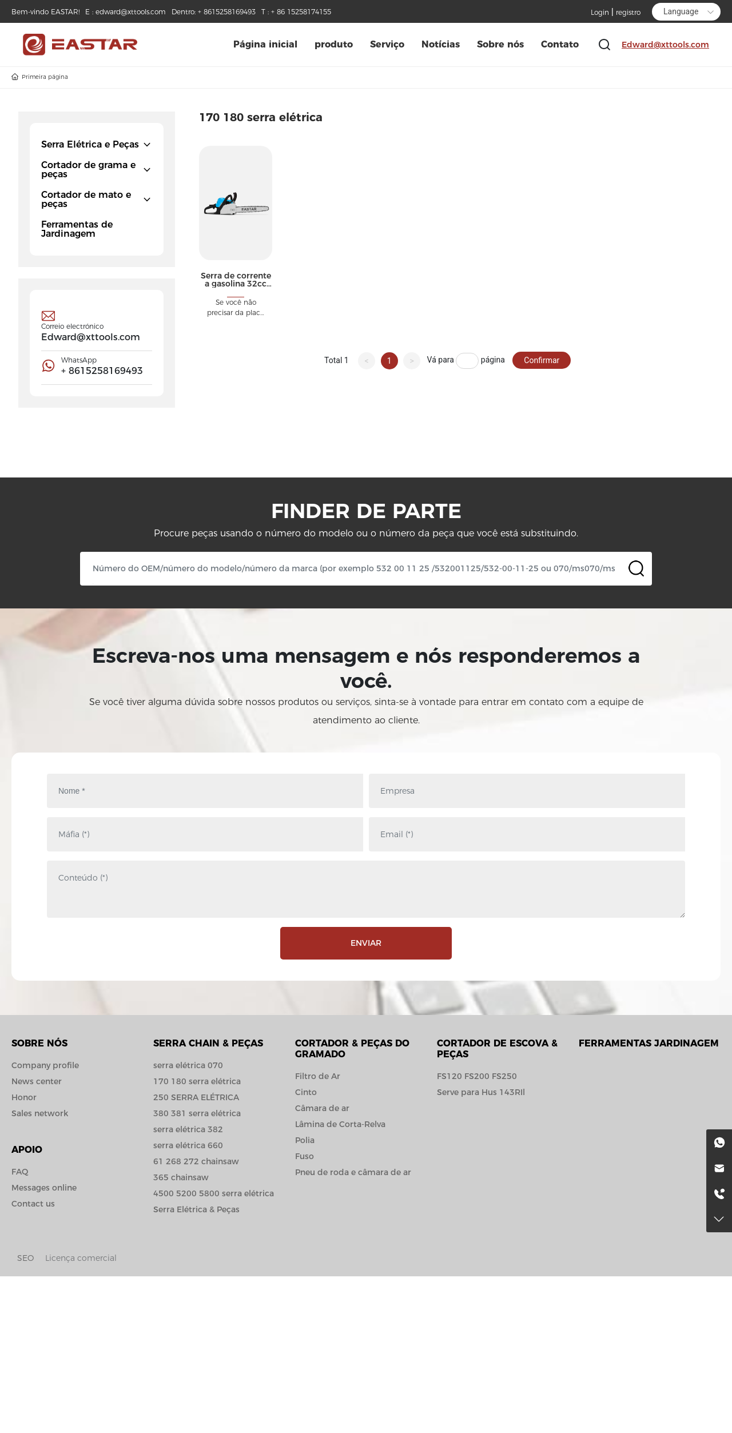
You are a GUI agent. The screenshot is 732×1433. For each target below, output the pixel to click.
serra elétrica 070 (188, 1065)
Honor (24, 1097)
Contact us (33, 1204)
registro (628, 12)
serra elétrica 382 (188, 1129)
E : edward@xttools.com (125, 11)
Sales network (39, 1113)
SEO (25, 1258)
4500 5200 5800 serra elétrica (213, 1193)
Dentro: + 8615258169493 (214, 11)
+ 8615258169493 (102, 370)
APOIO (26, 1149)
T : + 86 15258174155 (296, 11)
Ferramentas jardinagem (649, 1043)
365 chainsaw (181, 1177)
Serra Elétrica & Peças (196, 1209)
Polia (305, 1140)
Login (601, 12)
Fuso (304, 1156)
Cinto (306, 1092)
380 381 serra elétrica (197, 1113)
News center (36, 1081)
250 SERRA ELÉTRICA (196, 1097)
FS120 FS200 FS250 (477, 1076)
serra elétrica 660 (188, 1145)
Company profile (45, 1065)
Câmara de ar (322, 1108)
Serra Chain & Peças (208, 1043)
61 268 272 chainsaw (196, 1161)
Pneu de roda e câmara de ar (353, 1172)
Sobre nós (39, 1043)
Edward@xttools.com (665, 44)
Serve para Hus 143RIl (481, 1092)
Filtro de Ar (317, 1076)
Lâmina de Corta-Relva (340, 1124)
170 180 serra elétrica (197, 1081)
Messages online (44, 1188)
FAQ (19, 1172)
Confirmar (541, 360)
